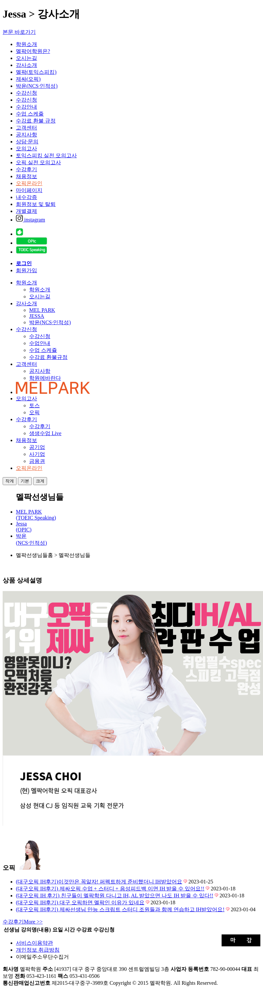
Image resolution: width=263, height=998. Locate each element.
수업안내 (39, 343)
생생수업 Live (45, 433)
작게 (9, 480)
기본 (25, 480)
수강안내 (26, 107)
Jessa (23, 526)
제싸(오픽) (28, 79)
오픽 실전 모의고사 (38, 162)
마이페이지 (29, 190)
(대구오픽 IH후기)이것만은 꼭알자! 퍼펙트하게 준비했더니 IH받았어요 (99, 881)
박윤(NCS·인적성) (37, 86)
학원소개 (26, 44)
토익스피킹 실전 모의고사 (46, 155)
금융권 (37, 461)
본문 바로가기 (19, 32)
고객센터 (26, 127)
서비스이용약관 (34, 943)
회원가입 (26, 270)
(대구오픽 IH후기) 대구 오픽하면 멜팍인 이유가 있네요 (80, 902)
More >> (23, 921)
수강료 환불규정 (48, 357)
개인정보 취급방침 (38, 950)
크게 (40, 480)
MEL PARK (42, 310)
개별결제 (26, 211)
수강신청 (26, 93)
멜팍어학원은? (33, 51)
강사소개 (26, 65)
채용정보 (26, 176)
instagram (30, 220)
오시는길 (26, 58)
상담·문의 (27, 141)
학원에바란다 (45, 378)
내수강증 (26, 197)
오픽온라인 (29, 183)
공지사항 (26, 134)
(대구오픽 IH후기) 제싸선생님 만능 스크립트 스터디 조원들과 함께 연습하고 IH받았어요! (120, 909)
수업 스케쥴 (43, 350)
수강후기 (26, 169)
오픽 (34, 412)
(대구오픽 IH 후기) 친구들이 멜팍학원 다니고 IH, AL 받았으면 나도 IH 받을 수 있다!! (114, 895)
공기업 (37, 447)
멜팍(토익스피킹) (36, 72)
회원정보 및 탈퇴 (36, 204)
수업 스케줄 (30, 114)
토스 (34, 405)
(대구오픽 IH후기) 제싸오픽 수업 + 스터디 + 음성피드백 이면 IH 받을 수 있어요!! (110, 888)
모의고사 (26, 148)
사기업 (37, 454)
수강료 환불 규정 (36, 121)
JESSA (36, 316)
